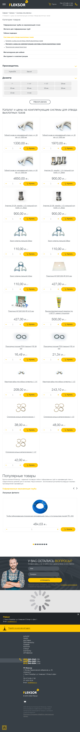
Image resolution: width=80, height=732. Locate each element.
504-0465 (29, 661)
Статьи (26, 649)
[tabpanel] (40, 519)
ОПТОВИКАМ (27, 653)
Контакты (27, 651)
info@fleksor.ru (12, 621)
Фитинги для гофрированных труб (17, 29)
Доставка (27, 640)
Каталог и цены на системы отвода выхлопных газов (24, 41)
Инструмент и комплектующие (16, 56)
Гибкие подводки (10, 33)
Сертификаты (28, 642)
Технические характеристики (16, 47)
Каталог (12, 13)
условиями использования (69, 584)
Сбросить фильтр (40, 102)
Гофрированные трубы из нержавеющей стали (22, 25)
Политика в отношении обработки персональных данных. (38, 715)
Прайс (25, 638)
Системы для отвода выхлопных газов (24, 13)
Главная (5, 13)
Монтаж (26, 647)
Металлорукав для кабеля (14, 52)
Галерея (26, 645)
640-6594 (29, 663)
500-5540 (29, 659)
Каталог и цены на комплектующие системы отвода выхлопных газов (33, 44)
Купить (30, 148)
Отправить (44, 580)
